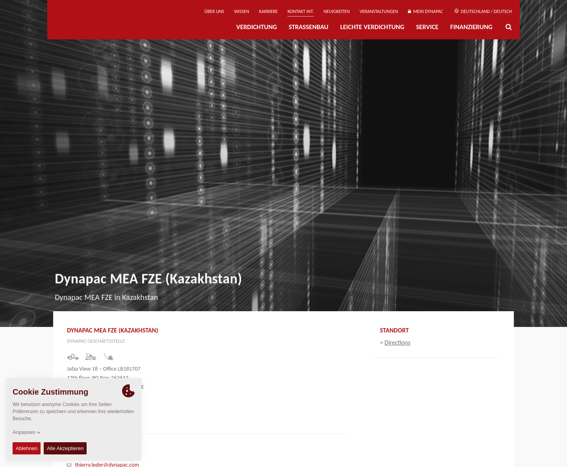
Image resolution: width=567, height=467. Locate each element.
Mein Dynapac (425, 11)
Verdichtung (256, 27)
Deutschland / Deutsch (483, 11)
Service (427, 27)
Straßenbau (308, 27)
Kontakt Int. (300, 11)
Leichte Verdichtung (372, 27)
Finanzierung (471, 27)
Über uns (214, 11)
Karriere (268, 11)
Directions (398, 342)
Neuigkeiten (337, 11)
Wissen (241, 11)
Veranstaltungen (378, 11)
